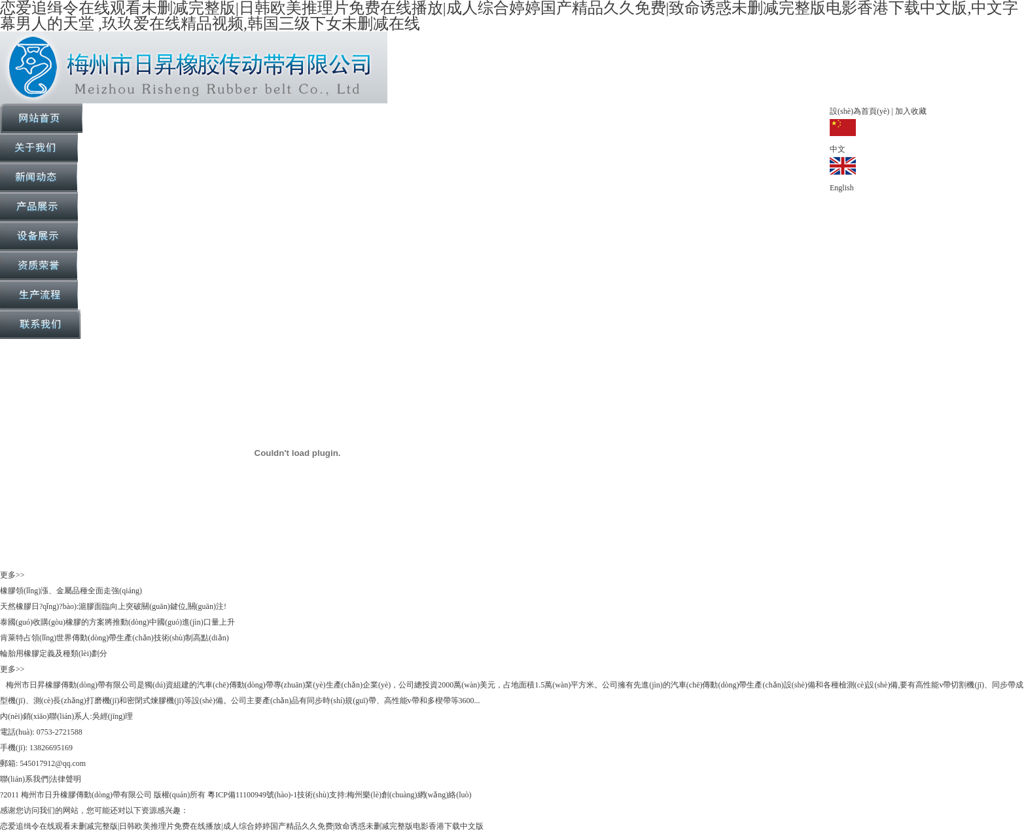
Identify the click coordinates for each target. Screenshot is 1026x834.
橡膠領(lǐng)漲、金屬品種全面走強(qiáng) (71, 590)
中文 (837, 149)
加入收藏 (910, 111)
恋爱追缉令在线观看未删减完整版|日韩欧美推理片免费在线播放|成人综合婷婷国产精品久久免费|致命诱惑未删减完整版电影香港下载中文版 (242, 826)
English (842, 187)
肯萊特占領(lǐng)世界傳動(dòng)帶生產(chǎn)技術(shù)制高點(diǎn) (114, 637)
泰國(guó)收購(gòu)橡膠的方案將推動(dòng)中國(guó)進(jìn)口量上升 (117, 622)
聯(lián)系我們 (24, 779)
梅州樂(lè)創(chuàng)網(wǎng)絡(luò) (409, 794)
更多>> (12, 575)
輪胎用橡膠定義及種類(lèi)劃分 (53, 653)
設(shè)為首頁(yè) (860, 111)
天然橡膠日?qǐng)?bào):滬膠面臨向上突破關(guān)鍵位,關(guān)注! (113, 606)
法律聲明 (65, 779)
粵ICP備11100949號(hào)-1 (252, 794)
